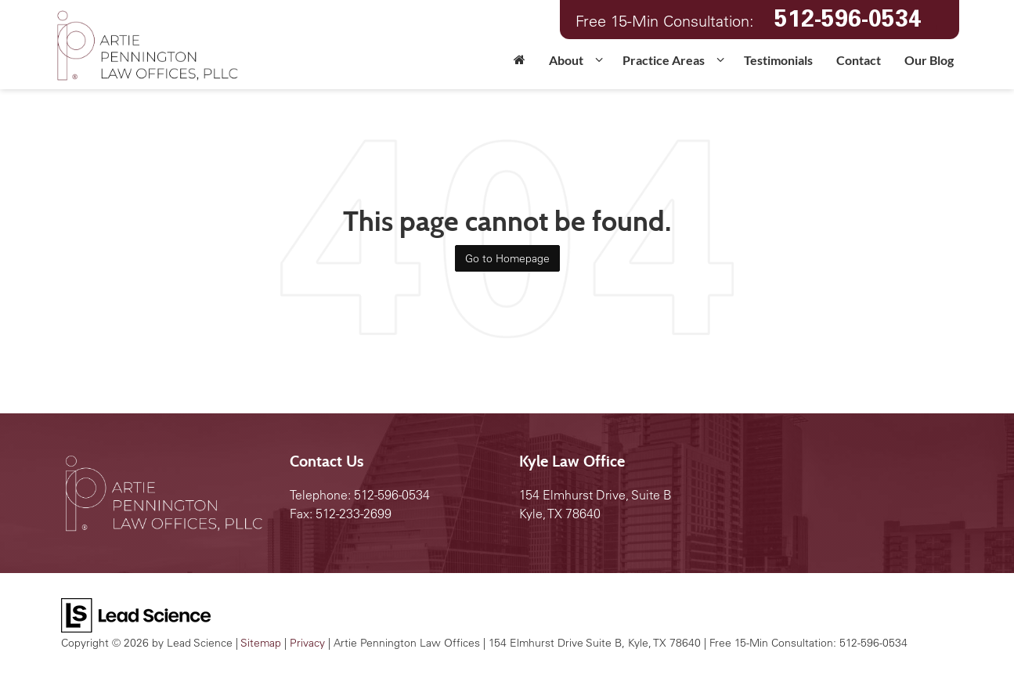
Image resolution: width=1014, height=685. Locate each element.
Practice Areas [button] (663, 59)
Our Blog (929, 59)
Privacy (307, 642)
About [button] (566, 59)
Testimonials (778, 59)
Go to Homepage (507, 258)
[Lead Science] (136, 614)
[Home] (519, 65)
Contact (858, 59)
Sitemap (260, 642)
